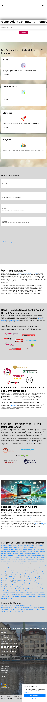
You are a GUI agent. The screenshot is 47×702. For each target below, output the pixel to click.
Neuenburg (42, 607)
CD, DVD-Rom (14, 551)
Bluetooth (30, 549)
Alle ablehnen (35, 698)
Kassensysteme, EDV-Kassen (8, 573)
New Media (24, 577)
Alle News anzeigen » (8, 242)
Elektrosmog (4, 563)
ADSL (13, 545)
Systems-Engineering (32, 593)
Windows (10, 598)
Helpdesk (37, 565)
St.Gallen (37, 609)
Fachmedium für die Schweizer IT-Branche (28, 273)
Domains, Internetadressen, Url (26, 559)
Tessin (43, 609)
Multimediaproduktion (7, 577)
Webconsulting (15, 596)
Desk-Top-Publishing (38, 557)
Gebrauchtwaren (20, 565)
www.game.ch (31, 517)
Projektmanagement (28, 583)
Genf (16, 607)
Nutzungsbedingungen (6, 698)
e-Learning (41, 561)
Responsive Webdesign (12, 585)
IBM (18, 567)
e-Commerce (10, 561)
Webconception (6, 596)
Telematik (42, 593)
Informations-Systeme (37, 567)
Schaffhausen (19, 609)
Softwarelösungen (19, 591)
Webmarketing (31, 596)
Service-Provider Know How (18, 589)
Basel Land (36, 605)
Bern (6, 607)
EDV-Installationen (32, 561)
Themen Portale (5, 594)
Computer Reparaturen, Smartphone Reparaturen (25, 553)
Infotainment (4, 569)
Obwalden (11, 609)
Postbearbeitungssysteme (31, 581)
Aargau (3, 605)
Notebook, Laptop (33, 577)
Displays (3, 559)
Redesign (37, 583)
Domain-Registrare (12, 559)
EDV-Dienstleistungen (20, 561)
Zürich (22, 611)
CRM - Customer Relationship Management (32, 555)
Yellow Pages (4, 672)
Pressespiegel (4, 670)
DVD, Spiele (39, 559)
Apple (15, 547)
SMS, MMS (30, 589)
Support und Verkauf (20, 593)
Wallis (15, 611)
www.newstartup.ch (6, 441)
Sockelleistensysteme (39, 589)
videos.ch (43, 523)
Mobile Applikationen (12, 575)
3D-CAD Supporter (6, 545)
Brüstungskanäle (5, 551)
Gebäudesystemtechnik (8, 565)
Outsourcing (8, 581)
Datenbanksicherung (26, 557)
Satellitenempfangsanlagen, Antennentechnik (32, 585)
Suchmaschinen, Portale (7, 593)
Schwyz (26, 609)
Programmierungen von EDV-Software (11, 583)
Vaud (11, 611)
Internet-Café (38, 569)
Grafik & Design (30, 565)
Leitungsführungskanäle (23, 573)
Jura (32, 607)
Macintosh (34, 573)
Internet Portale (20, 569)
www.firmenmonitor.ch (29, 441)
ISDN (25, 571)
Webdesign (23, 596)
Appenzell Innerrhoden (26, 605)
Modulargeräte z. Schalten (27, 575)
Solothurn (31, 609)
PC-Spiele (20, 581)
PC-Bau (15, 581)
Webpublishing (41, 596)
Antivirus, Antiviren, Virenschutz (24, 545)
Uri (7, 611)
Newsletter (3, 658)
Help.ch (12, 696)
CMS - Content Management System (29, 551)
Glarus (20, 607)
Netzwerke (17, 577)
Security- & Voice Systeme (8, 587)
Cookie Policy (16, 698)
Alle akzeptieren (34, 695)
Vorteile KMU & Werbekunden (8, 656)
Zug (19, 611)
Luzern (36, 607)
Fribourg (11, 607)
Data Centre (4, 557)
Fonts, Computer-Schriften (38, 563)
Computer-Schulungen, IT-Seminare (10, 555)
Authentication (32, 547)
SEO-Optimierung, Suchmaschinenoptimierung (28, 587)
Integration (12, 569)
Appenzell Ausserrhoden (12, 605)
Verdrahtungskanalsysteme (18, 594)
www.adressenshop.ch (16, 441)
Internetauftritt (30, 569)
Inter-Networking (17, 571)
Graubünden (26, 607)
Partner (3, 660)
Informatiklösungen (25, 567)
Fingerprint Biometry (24, 563)
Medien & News (5, 666)
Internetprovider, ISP (6, 571)
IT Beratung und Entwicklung (35, 571)
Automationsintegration (7, 549)
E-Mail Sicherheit (13, 563)
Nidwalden (5, 609)
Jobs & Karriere (5, 668)
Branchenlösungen (39, 549)
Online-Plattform (29, 579)
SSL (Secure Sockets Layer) (32, 591)
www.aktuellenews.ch (13, 320)
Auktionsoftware (22, 547)
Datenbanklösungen (14, 557)
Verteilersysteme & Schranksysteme (36, 594)
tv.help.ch (36, 523)
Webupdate (4, 598)
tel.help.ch (13, 405)
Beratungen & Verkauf (21, 549)
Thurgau (3, 611)
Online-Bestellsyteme (18, 579)
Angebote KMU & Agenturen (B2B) (9, 654)
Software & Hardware (7, 591)
